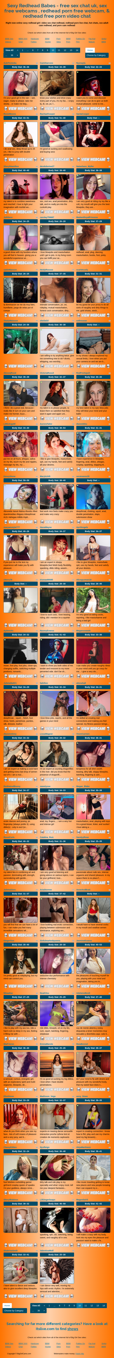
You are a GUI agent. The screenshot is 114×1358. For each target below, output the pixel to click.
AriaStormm (46, 890)
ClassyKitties (10, 1147)
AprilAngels (82, 527)
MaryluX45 (45, 476)
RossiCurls (9, 837)
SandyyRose (82, 837)
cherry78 (8, 580)
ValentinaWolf (47, 1250)
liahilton (44, 683)
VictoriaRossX (47, 373)
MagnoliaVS (82, 1199)
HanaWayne (46, 527)
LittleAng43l (9, 424)
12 (65, 50)
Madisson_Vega (48, 1096)
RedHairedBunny (12, 786)
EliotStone (9, 1096)
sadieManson (10, 270)
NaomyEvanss (47, 630)
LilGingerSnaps (47, 1199)
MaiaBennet (82, 1044)
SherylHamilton (11, 166)
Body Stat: (20, 67)
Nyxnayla (80, 63)
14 (77, 50)
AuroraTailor (46, 424)
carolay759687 (47, 217)
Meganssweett (83, 630)
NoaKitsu (44, 993)
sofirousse (81, 320)
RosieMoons (10, 114)
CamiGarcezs (46, 63)
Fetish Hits (80, 1354)
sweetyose (45, 786)
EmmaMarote (46, 1044)
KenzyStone (9, 476)
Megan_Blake (83, 786)
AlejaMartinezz (83, 1147)
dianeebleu (81, 424)
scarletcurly (82, 270)
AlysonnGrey (10, 734)
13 (71, 50)
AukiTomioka (10, 63)
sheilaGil (44, 320)
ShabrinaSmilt (11, 1250)
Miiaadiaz (8, 993)
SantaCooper (82, 114)
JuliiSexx (8, 217)
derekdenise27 (47, 166)
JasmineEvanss (84, 940)
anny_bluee (82, 1096)
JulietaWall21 (10, 683)
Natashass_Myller (85, 166)
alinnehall (81, 683)
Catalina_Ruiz (47, 837)
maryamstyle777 (12, 527)
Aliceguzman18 (83, 580)
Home (90, 50)
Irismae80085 (46, 580)
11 (59, 50)
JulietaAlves (10, 890)
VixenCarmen (83, 734)
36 (12, 55)
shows (72, 1329)
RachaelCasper (47, 114)
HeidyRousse (46, 270)
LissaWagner (46, 734)
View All (9, 50)
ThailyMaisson (11, 320)
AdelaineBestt (83, 993)
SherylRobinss (11, 1199)
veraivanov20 (83, 476)
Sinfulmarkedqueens (50, 940)
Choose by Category (97, 55)
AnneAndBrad (83, 890)
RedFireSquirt (83, 373)
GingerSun (9, 940)
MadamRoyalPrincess (87, 217)
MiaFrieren (9, 1044)
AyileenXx (8, 630)
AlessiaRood (10, 373)
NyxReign (45, 1147)
